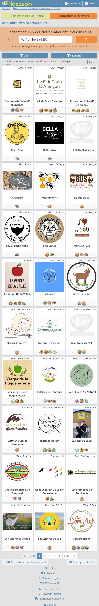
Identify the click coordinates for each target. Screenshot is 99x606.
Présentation (49, 573)
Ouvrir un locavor (49, 593)
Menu (90, 3)
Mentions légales (49, 578)
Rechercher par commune (73, 15)
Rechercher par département (26, 15)
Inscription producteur (49, 598)
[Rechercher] (86, 39)
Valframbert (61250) (51, 61)
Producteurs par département (25, 562)
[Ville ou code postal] (45, 39)
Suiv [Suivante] (66, 555)
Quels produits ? (82, 562)
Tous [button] (91, 62)
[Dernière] (74, 556)
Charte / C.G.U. (49, 583)
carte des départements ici (72, 46)
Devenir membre (49, 589)
